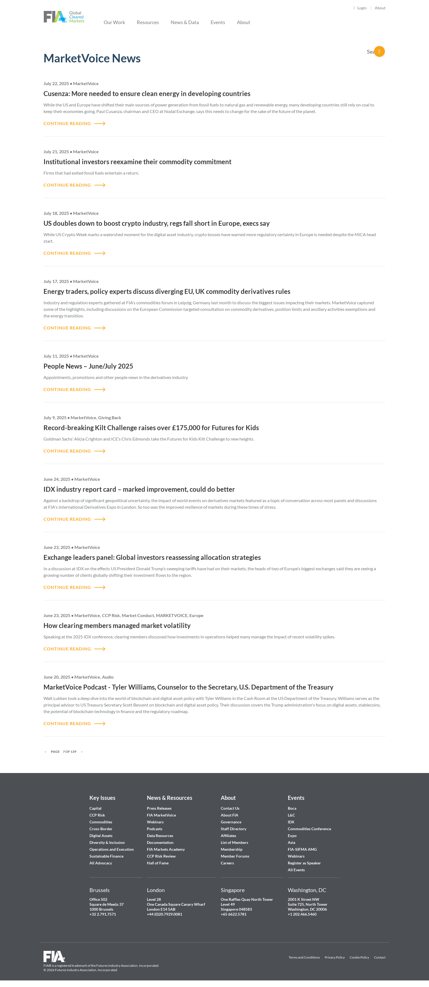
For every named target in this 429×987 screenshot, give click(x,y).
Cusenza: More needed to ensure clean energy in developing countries (147, 93)
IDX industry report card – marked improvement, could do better (140, 489)
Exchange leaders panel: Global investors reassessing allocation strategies (153, 557)
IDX (291, 822)
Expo (292, 835)
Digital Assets (100, 835)
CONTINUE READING (67, 123)
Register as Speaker (304, 863)
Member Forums (235, 856)
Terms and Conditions (304, 957)
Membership (231, 849)
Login (362, 7)
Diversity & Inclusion (107, 842)
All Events (296, 869)
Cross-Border (101, 828)
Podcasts (154, 828)
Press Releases (159, 808)
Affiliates (228, 835)
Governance (231, 822)
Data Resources (160, 835)
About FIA (229, 815)
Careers (227, 863)
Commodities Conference (309, 828)
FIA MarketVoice (161, 815)
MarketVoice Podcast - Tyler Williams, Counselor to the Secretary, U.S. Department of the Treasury (189, 687)
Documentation (160, 842)
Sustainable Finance (106, 856)
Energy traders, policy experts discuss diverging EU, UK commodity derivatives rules (167, 291)
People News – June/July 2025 (88, 366)
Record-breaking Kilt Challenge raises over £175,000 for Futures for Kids (151, 428)
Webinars (155, 822)
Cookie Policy (359, 957)
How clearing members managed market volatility (117, 625)
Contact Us (230, 808)
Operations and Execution (111, 849)
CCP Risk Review (161, 856)
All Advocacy (100, 863)
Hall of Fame (158, 863)
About (380, 7)
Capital (95, 808)
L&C (291, 815)
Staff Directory (233, 828)
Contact (379, 957)
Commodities (100, 822)
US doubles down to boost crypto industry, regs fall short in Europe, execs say (157, 223)
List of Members (234, 842)
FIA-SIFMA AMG (302, 849)
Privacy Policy (335, 957)
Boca (292, 808)
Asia (291, 842)
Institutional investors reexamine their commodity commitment (138, 162)
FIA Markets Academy (166, 849)
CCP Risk (97, 815)
